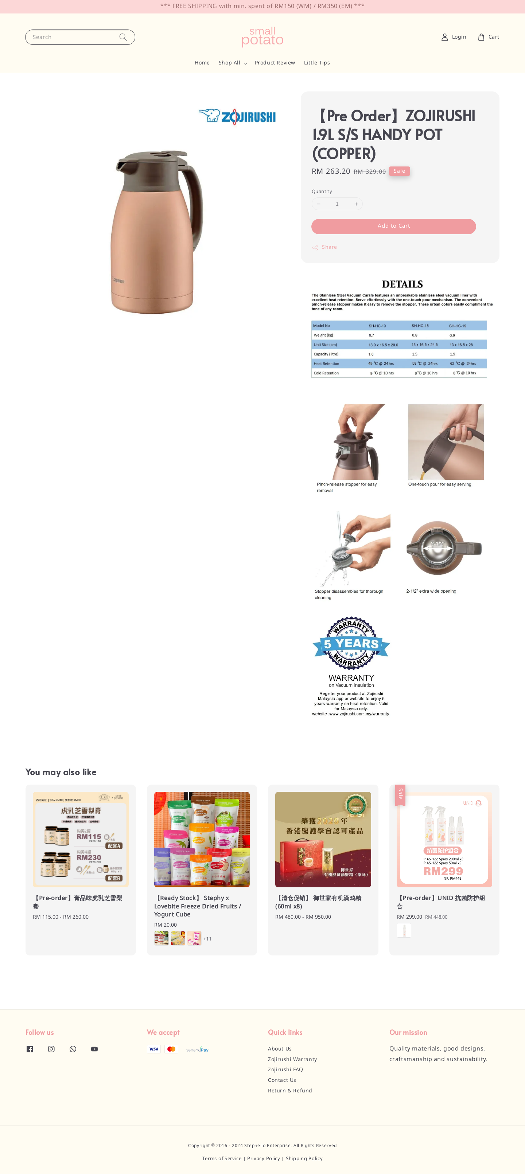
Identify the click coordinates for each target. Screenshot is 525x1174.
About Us (280, 1049)
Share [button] (324, 247)
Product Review (275, 63)
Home (202, 63)
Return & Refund (290, 1091)
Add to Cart (394, 226)
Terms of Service (222, 1159)
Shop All (230, 63)
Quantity (322, 192)
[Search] (123, 37)
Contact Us (282, 1080)
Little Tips (317, 63)
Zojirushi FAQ (285, 1070)
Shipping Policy (304, 1159)
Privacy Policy (263, 1159)
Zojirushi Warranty (292, 1059)
